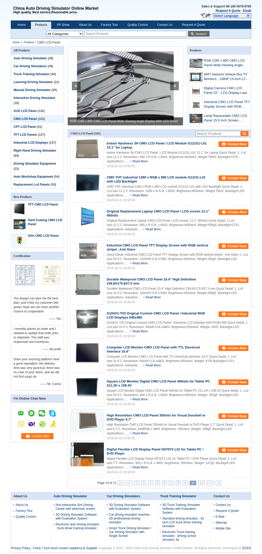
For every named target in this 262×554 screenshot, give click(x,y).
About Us (85, 25)
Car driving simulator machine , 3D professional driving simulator (130, 518)
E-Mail (220, 516)
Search (201, 34)
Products (41, 25)
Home (21, 25)
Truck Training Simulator (32, 74)
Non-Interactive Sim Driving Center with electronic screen (75, 507)
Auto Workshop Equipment (33, 176)
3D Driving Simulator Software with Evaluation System (76, 516)
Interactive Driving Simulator (34, 98)
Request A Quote (228, 11)
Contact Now (40, 436)
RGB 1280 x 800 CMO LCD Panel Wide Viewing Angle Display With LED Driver (124, 121)
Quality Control (137, 25)
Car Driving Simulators (30, 66)
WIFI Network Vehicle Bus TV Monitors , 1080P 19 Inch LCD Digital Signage (226, 77)
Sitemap (221, 522)
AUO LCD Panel (25, 111)
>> (210, 483)
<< (129, 483)
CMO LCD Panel (25, 119)
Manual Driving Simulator (32, 90)
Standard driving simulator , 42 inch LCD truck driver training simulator (183, 522)
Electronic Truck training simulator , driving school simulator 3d (179, 535)
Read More (140, 161)
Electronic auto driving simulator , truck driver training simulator (77, 526)
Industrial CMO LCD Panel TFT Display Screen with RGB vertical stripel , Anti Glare (227, 104)
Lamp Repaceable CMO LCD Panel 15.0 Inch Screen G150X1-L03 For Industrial (225, 118)
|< (120, 483)
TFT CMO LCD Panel (43, 204)
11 (201, 483)
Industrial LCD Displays (31, 142)
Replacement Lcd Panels (32, 184)
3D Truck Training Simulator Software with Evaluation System (181, 508)
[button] (232, 15)
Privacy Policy (20, 548)
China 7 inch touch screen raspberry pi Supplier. (66, 548)
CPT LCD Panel (25, 127)
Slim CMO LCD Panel (43, 236)
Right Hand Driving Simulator (35, 150)
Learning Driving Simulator (33, 82)
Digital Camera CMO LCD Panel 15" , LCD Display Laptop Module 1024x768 (227, 91)
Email (247, 11)
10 (192, 483)
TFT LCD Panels (25, 135)
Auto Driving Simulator (30, 58)
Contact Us (164, 25)
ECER (246, 548)
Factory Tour (109, 25)
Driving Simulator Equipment (35, 163)
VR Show (63, 25)
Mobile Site (223, 528)
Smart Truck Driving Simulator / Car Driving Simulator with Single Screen (130, 532)
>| (218, 483)
